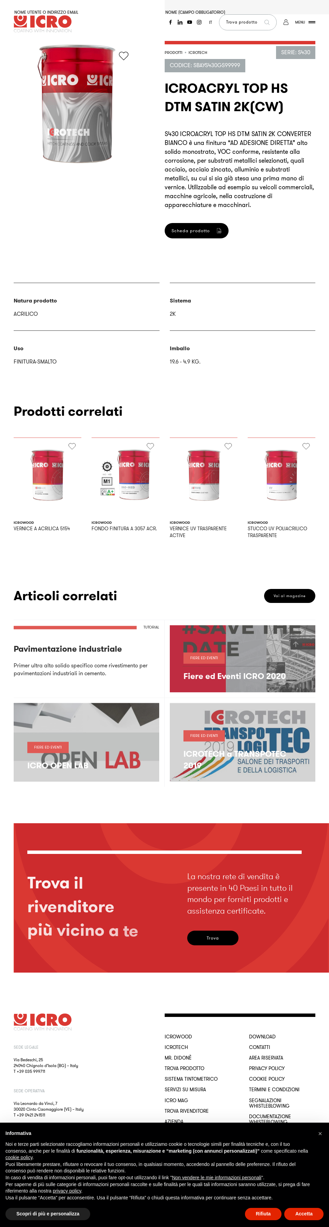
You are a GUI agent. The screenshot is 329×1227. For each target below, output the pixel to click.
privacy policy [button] (67, 1191)
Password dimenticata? (37, 98)
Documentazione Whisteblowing (270, 1119)
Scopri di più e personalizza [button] (47, 1213)
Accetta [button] (304, 1213)
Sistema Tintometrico (191, 1079)
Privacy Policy (267, 1068)
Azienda (174, 1121)
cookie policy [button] (18, 1157)
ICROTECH (176, 1047)
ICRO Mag (176, 1100)
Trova (213, 938)
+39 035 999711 (31, 1071)
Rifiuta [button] (263, 1213)
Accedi (37, 132)
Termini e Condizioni (274, 1089)
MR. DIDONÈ (178, 1058)
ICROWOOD (178, 1036)
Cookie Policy (267, 1079)
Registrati (188, 327)
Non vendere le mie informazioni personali (216, 1177)
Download (262, 1036)
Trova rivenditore (187, 1111)
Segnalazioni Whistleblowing (269, 1103)
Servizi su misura (185, 1089)
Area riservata (266, 1058)
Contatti (259, 1047)
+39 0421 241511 (31, 1115)
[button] (320, 1133)
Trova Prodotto (184, 1068)
